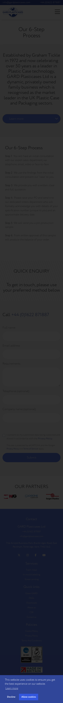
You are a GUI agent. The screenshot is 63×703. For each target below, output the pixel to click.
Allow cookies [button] (28, 696)
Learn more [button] (11, 688)
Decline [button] (11, 696)
